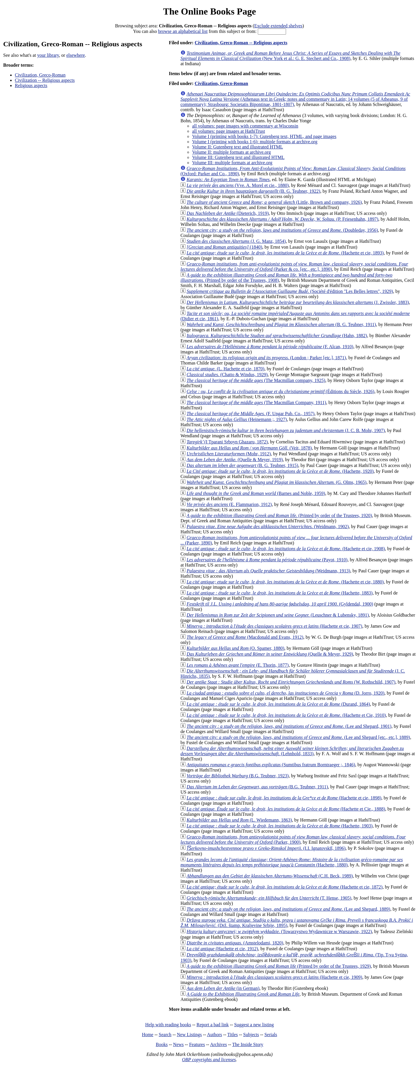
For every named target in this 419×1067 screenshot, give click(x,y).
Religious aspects (31, 85)
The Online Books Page (209, 11)
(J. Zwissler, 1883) (298, 302)
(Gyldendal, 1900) (280, 603)
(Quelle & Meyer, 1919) (235, 459)
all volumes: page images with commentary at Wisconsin (245, 125)
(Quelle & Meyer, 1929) (270, 654)
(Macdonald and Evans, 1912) (245, 637)
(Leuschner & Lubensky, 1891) (278, 615)
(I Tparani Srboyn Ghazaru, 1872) (227, 441)
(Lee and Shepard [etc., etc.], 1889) (298, 737)
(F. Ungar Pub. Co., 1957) (250, 413)
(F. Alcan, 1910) (270, 346)
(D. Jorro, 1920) (285, 693)
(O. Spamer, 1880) (235, 648)
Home (147, 1034)
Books (162, 1044)
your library (48, 55)
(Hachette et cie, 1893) (285, 252)
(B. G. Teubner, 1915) (242, 465)
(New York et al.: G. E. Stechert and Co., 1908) (290, 56)
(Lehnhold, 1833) (292, 751)
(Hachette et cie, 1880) (285, 581)
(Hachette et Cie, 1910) (286, 715)
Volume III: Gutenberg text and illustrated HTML (238, 157)
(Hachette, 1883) (279, 592)
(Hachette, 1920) (280, 471)
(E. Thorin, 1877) (238, 665)
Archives (218, 1044)
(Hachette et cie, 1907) (274, 626)
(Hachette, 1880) (291, 862)
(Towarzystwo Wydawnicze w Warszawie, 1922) (279, 931)
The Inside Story (247, 1044)
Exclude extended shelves (278, 25)
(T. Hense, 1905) (269, 898)
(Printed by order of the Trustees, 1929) (279, 966)
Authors (214, 1034)
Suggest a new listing (254, 1024)
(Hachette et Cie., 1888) (286, 808)
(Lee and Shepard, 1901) (289, 726)
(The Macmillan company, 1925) (256, 380)
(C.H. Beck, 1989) (270, 875)
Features (197, 1044)
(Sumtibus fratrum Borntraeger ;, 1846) (271, 764)
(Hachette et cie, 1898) (284, 797)
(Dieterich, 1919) (228, 213)
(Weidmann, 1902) (268, 526)
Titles (232, 1034)
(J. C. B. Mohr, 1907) (286, 430)
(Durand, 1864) (278, 704)
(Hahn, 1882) (277, 335)
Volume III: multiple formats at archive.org (232, 162)
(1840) (224, 247)
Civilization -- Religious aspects (45, 80)
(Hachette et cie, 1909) (274, 977)
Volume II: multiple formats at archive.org (231, 152)
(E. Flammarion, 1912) (229, 504)
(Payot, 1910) (267, 559)
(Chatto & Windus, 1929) (227, 374)
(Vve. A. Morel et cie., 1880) (238, 185)
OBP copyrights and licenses (209, 1059)
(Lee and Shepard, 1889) (288, 909)
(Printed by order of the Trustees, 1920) (279, 515)
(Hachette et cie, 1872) (284, 886)
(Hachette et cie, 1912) (222, 948)
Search (165, 1034)
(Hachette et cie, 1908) (286, 548)
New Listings (189, 1034)
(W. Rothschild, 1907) (291, 682)
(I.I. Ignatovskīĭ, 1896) (266, 848)
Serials (270, 1034)
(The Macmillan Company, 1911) (256, 402)
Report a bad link (212, 1024)
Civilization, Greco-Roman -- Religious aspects (241, 42)
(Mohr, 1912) (229, 453)
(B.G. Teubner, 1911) (257, 786)
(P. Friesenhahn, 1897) (282, 219)
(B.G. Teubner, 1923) (238, 775)
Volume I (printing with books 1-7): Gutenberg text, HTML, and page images (264, 136)
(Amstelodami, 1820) (235, 942)
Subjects (251, 1034)
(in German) (223, 988)
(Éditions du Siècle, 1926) (280, 391)
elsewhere (75, 55)
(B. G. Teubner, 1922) (253, 191)
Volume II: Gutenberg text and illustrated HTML (237, 146)
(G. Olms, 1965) (276, 482)
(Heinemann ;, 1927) (237, 419)
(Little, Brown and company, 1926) (274, 202)
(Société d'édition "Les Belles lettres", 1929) (290, 291)
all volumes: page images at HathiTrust (228, 131)
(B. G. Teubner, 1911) (281, 324)
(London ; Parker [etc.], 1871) (266, 357)
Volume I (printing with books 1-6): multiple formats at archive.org (254, 141)
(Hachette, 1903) (279, 825)
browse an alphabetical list (182, 31)
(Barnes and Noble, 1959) (256, 493)
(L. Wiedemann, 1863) (239, 819)
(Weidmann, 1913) (268, 570)
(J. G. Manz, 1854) (236, 241)
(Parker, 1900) (293, 839)
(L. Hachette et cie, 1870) (225, 368)
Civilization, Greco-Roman (40, 74)
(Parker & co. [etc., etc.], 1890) (294, 266)
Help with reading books (168, 1024)
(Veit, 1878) (249, 447)
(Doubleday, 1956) (282, 230)
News (178, 1044)
